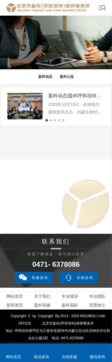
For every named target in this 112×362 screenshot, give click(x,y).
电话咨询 (41, 357)
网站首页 (14, 296)
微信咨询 (97, 357)
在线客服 (69, 357)
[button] (47, 120)
